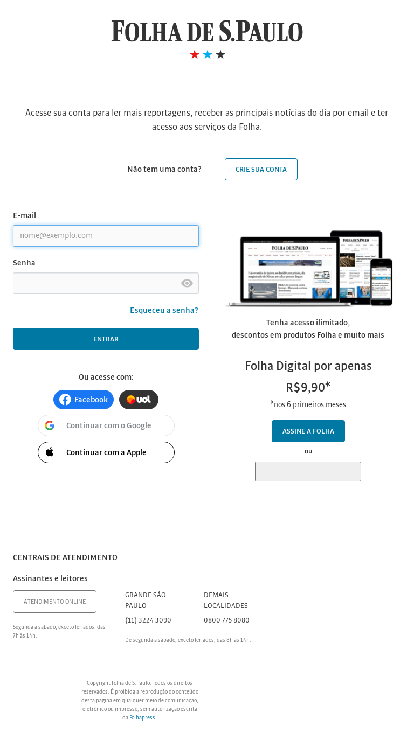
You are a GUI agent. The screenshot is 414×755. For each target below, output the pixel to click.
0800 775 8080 (227, 621)
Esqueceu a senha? (164, 310)
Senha (24, 263)
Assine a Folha (308, 432)
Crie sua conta (261, 170)
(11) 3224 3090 (148, 621)
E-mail (24, 216)
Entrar (106, 339)
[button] (83, 399)
